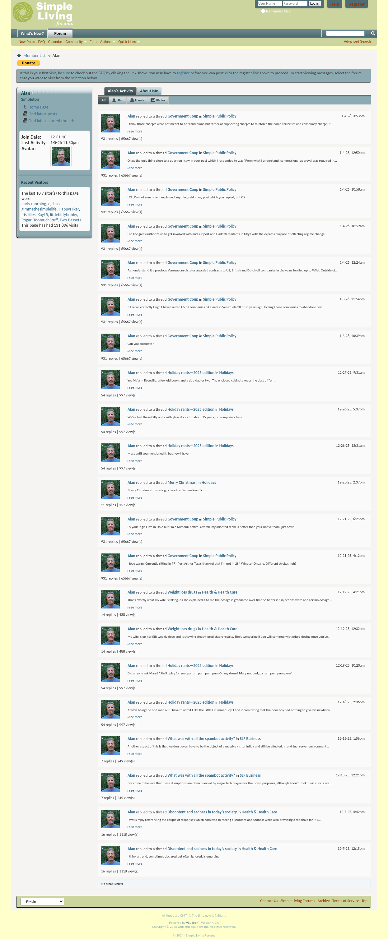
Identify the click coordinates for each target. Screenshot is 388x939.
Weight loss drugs (182, 592)
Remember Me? (276, 11)
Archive (324, 900)
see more (135, 131)
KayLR (43, 214)
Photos (160, 100)
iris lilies (28, 214)
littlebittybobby (63, 214)
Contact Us (269, 900)
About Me (149, 91)
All (103, 100)
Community (74, 42)
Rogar (26, 220)
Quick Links (127, 42)
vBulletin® (193, 923)
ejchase (55, 203)
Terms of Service (345, 900)
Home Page (35, 107)
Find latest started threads (48, 120)
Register (356, 4)
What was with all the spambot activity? (201, 738)
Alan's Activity (120, 91)
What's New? (32, 33)
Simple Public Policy (219, 116)
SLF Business (250, 738)
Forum (60, 33)
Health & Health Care (219, 592)
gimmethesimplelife (39, 209)
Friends (139, 100)
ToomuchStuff (45, 220)
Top (364, 900)
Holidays (226, 372)
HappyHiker (68, 209)
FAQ (41, 42)
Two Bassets (70, 220)
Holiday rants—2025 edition (190, 372)
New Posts (27, 42)
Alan (120, 100)
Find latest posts (39, 114)
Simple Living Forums (297, 900)
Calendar (55, 42)
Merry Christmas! (182, 482)
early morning (33, 203)
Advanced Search (357, 41)
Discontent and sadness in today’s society (202, 812)
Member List (34, 55)
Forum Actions (100, 42)
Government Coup (182, 116)
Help (334, 4)
